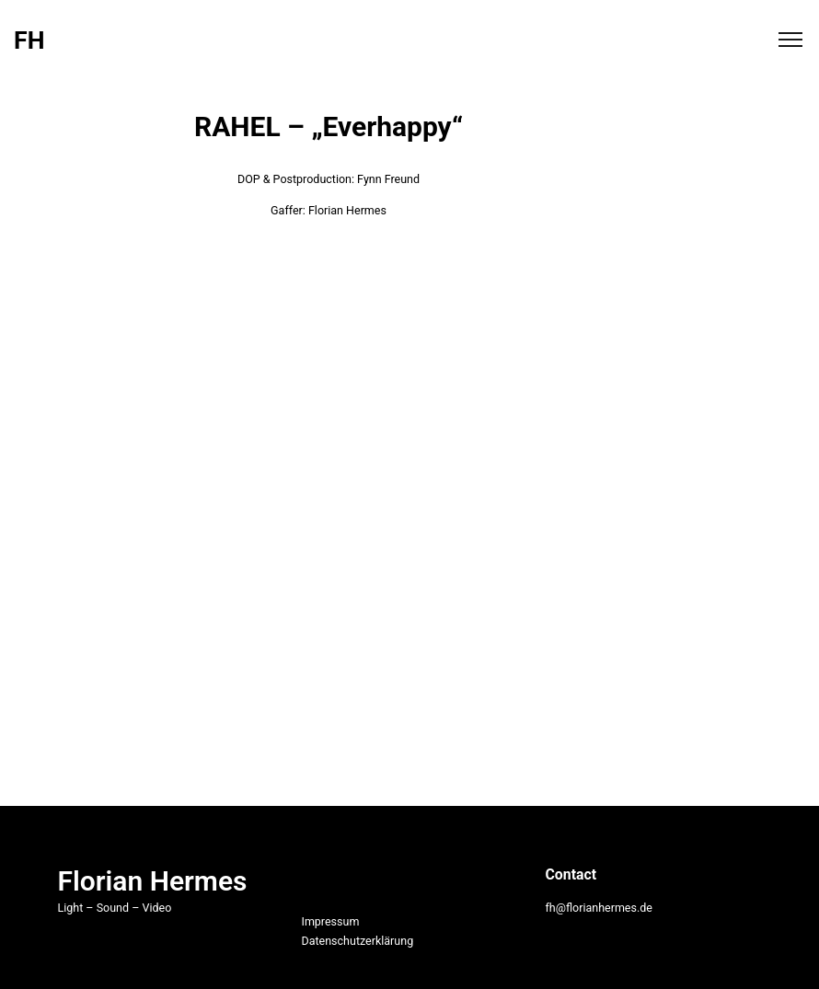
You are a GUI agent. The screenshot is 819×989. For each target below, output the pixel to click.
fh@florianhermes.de (598, 907)
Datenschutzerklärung (357, 941)
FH (29, 41)
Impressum (330, 921)
